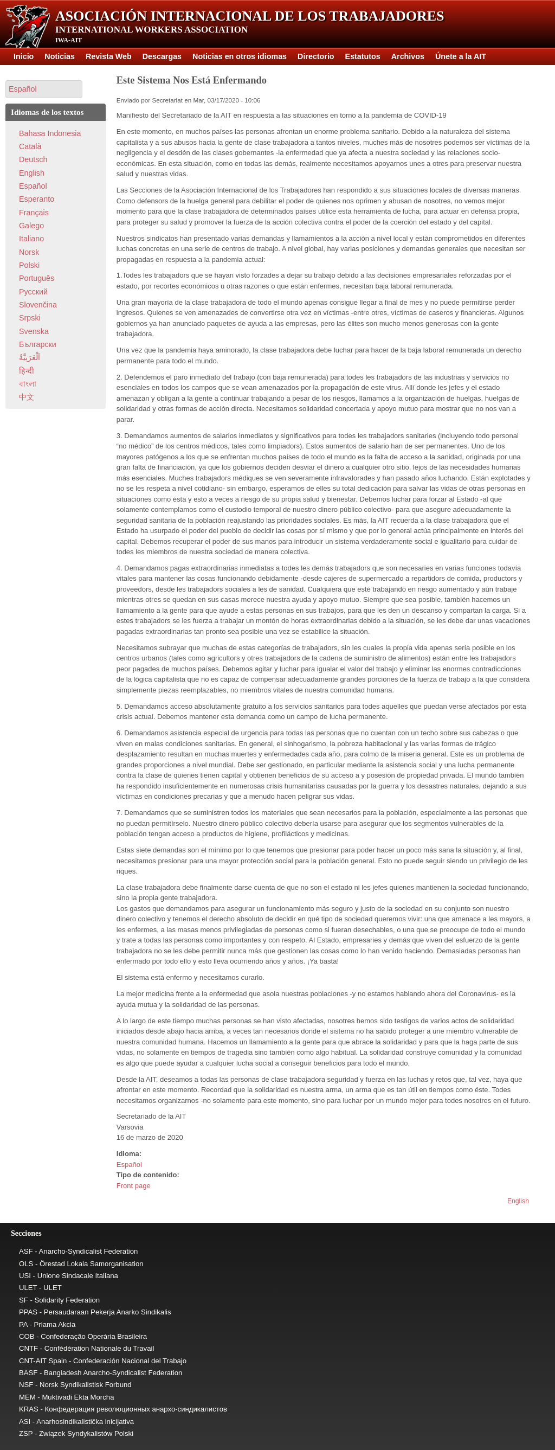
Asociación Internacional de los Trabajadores (249, 16)
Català (30, 146)
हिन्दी (26, 371)
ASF (26, 1251)
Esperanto (36, 199)
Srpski (30, 317)
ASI (24, 1421)
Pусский (33, 291)
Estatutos (362, 56)
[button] (43, 89)
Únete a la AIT (460, 56)
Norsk (29, 252)
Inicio (24, 56)
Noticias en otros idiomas (239, 56)
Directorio (316, 56)
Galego (31, 225)
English (518, 1201)
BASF (28, 1373)
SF (23, 1300)
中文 (26, 397)
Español (129, 1164)
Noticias (59, 56)
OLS (26, 1264)
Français (34, 212)
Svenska (34, 331)
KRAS (28, 1409)
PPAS (28, 1312)
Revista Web (109, 56)
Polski (29, 265)
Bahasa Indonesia (50, 133)
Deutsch (33, 159)
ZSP (26, 1433)
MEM (27, 1397)
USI (25, 1276)
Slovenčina (38, 304)
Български (37, 344)
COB (27, 1336)
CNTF (28, 1348)
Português (36, 278)
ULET (28, 1288)
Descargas (162, 56)
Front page (134, 1186)
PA (23, 1324)
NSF (26, 1385)
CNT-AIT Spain (43, 1361)
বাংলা (27, 384)
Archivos (407, 56)
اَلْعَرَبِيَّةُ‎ (29, 357)
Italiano (31, 238)
